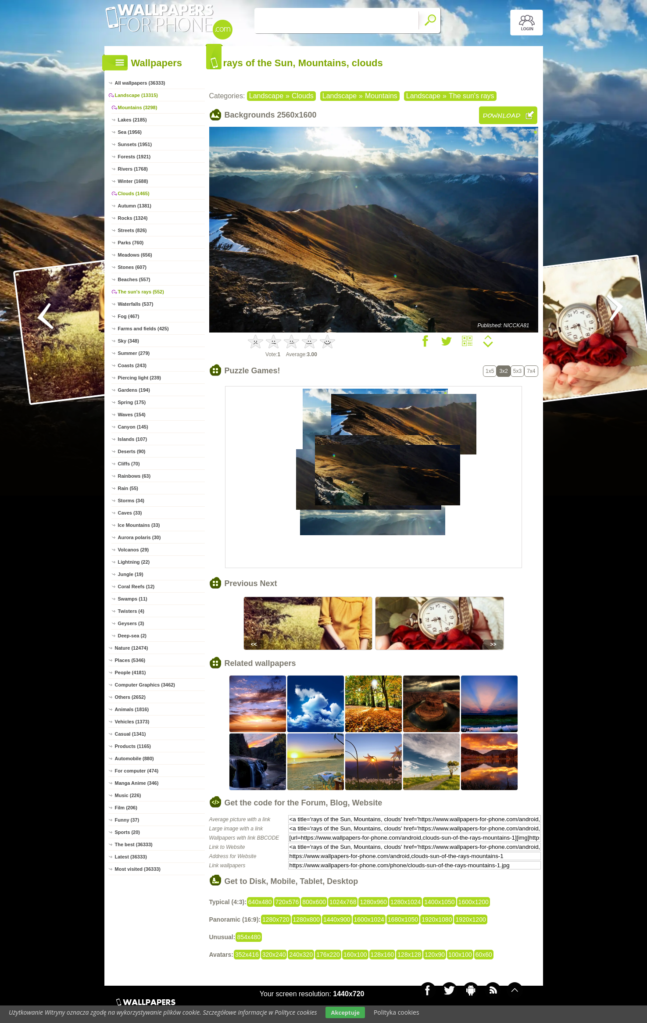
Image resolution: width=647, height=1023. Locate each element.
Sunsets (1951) (135, 144)
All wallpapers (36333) (140, 83)
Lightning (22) (134, 562)
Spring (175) (132, 402)
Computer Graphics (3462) (145, 684)
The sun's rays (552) (141, 291)
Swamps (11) (132, 598)
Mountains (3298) (137, 107)
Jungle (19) (130, 574)
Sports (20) (127, 832)
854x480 (249, 937)
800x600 (314, 901)
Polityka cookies (396, 1012)
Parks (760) (131, 242)
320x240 (274, 954)
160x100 (355, 954)
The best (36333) (134, 844)
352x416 (247, 954)
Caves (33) (130, 512)
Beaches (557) (134, 279)
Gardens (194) (134, 390)
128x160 (382, 954)
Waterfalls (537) (136, 304)
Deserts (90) (132, 451)
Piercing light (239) (139, 377)
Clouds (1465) (134, 193)
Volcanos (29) (133, 549)
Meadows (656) (135, 255)
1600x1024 (369, 919)
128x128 (409, 954)
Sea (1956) (130, 132)
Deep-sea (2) (132, 635)
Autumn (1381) (134, 205)
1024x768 (343, 901)
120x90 (435, 954)
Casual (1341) (130, 734)
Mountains (381, 96)
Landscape (266, 96)
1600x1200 (473, 901)
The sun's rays (471, 96)
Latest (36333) (131, 856)
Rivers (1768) (133, 169)
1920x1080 (437, 919)
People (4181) (130, 672)
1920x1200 (470, 919)
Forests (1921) (134, 156)
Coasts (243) (132, 365)
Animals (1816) (132, 709)
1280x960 (373, 901)
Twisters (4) (131, 611)
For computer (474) (137, 770)
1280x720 (276, 919)
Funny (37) (127, 820)
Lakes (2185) (132, 119)
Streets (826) (132, 230)
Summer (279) (134, 353)
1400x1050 (439, 901)
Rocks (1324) (133, 218)
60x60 (483, 954)
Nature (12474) (131, 648)
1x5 (490, 371)
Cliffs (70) (129, 463)
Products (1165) (133, 746)
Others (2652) (130, 697)
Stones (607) (132, 267)
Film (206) (126, 807)
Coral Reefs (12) (136, 586)
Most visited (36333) (138, 869)
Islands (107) (132, 439)
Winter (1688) (133, 181)
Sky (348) (128, 340)
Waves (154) (132, 414)
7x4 (531, 371)
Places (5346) (130, 660)
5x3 (517, 371)
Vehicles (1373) (132, 721)
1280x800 (306, 919)
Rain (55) (128, 488)
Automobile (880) (134, 758)
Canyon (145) (133, 426)
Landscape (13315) (136, 95)
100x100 (460, 954)
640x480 (260, 901)
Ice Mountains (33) (139, 525)
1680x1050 (403, 919)
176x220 (328, 954)
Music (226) (128, 795)
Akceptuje (345, 1012)
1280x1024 (405, 901)
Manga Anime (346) (137, 783)
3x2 (503, 371)
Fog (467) (128, 316)
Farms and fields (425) (143, 328)
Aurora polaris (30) (139, 537)
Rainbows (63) (134, 476)
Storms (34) (131, 500)
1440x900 (336, 919)
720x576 (287, 901)
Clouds (303, 96)
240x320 (301, 954)
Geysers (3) (131, 623)
